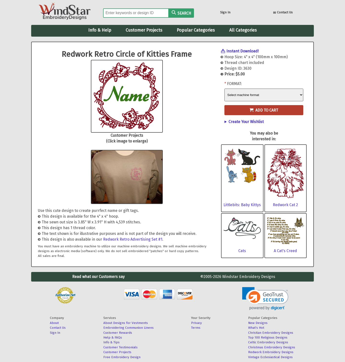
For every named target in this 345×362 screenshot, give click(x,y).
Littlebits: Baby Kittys (242, 205)
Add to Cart (264, 110)
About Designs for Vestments (125, 323)
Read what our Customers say (98, 276)
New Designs (258, 323)
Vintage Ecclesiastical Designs (270, 357)
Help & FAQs (112, 337)
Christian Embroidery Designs (270, 333)
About (54, 323)
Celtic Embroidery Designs (268, 342)
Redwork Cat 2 (285, 205)
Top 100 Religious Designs (267, 337)
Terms (195, 328)
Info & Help (99, 30)
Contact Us (283, 13)
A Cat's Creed (285, 251)
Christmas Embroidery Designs (271, 347)
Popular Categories (196, 30)
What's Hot (256, 328)
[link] (265, 299)
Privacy (196, 323)
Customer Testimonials (120, 347)
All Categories (243, 30)
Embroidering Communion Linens (128, 328)
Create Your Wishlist (246, 121)
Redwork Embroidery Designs (270, 352)
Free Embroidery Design (121, 357)
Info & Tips (111, 342)
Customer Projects (144, 30)
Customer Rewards (117, 333)
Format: (234, 83)
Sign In (225, 12)
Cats (242, 251)
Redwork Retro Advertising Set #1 (132, 239)
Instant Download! (242, 51)
